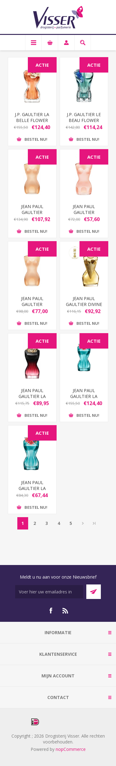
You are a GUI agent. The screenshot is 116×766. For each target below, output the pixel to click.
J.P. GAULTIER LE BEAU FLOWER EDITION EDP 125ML (84, 123)
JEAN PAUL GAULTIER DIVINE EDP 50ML (84, 304)
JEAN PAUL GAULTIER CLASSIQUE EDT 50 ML (32, 307)
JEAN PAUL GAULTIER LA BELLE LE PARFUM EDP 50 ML (32, 399)
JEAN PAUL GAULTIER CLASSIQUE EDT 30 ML (84, 215)
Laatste (94, 523)
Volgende (83, 523)
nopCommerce (71, 749)
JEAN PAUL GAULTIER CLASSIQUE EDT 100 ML (32, 215)
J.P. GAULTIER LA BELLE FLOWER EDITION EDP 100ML (32, 123)
